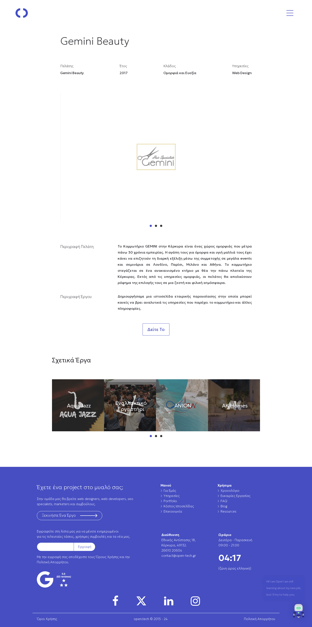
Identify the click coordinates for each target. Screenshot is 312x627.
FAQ (224, 501)
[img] (115, 601)
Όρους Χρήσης (107, 557)
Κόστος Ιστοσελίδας (179, 506)
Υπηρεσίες (172, 496)
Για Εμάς (170, 491)
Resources (228, 511)
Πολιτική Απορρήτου (52, 562)
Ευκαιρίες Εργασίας (235, 496)
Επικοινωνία (173, 511)
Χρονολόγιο (230, 491)
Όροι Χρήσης (47, 619)
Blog (224, 506)
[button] (299, 612)
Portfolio (170, 501)
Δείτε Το (156, 329)
